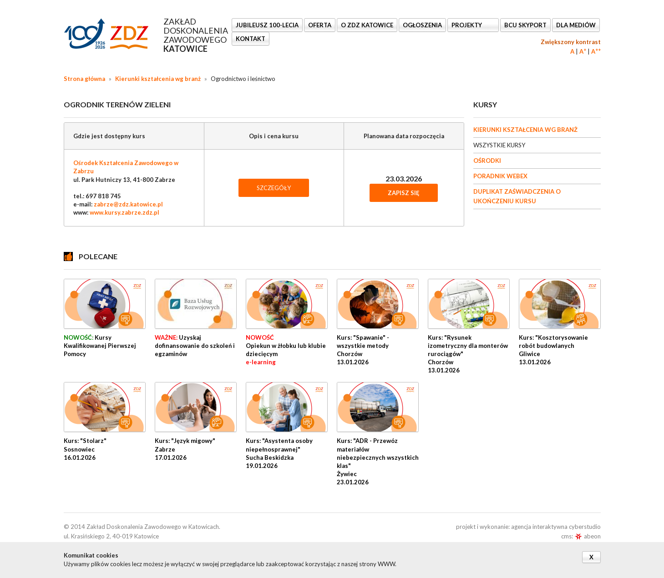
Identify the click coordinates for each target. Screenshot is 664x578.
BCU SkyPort (525, 25)
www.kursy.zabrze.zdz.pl (124, 212)
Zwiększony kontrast (571, 41)
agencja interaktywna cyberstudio (556, 526)
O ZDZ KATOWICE (367, 25)
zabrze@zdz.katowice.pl (128, 204)
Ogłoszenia (422, 25)
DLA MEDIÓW (576, 25)
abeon (587, 536)
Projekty (467, 25)
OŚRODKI (487, 160)
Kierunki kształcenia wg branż (158, 78)
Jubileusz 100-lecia (267, 25)
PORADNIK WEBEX (500, 176)
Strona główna (84, 78)
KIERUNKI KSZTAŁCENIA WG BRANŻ (525, 129)
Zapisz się (404, 192)
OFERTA (319, 25)
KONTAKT (250, 38)
